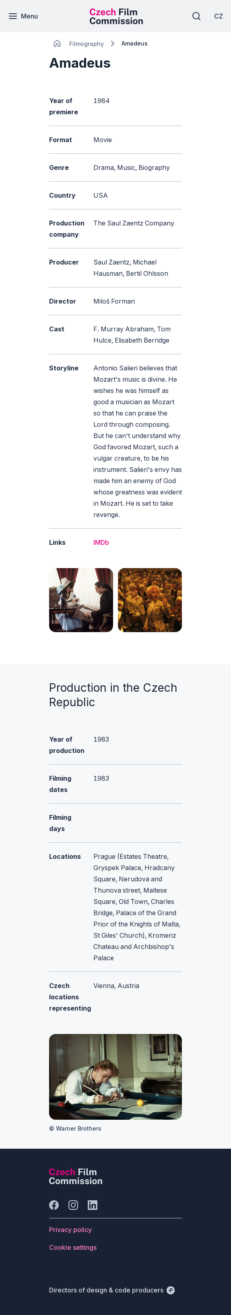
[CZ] (218, 16)
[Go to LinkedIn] (92, 1205)
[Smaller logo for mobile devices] (116, 22)
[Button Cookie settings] (73, 1247)
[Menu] (23, 16)
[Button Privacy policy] (70, 1229)
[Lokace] (86, 43)
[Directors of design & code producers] (112, 1290)
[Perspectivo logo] (75, 1182)
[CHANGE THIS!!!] (57, 43)
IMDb (101, 542)
